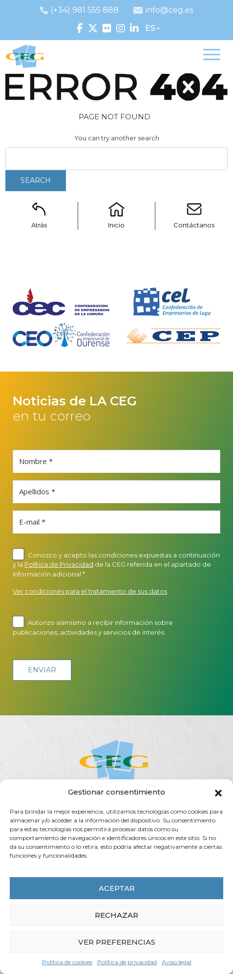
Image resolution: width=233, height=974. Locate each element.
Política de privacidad (127, 962)
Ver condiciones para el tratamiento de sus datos (90, 591)
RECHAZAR (116, 915)
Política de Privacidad (58, 564)
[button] (218, 792)
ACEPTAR (117, 888)
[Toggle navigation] (211, 56)
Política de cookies (67, 962)
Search (36, 180)
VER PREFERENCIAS (116, 942)
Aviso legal (176, 962)
